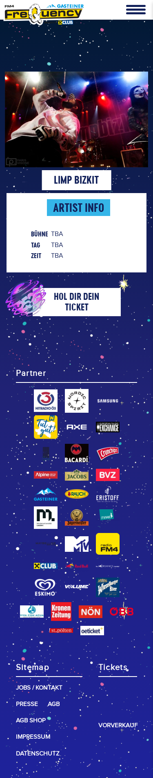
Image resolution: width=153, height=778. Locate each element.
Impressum (33, 736)
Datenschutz (38, 753)
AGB (54, 704)
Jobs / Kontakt (39, 687)
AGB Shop (31, 720)
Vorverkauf (117, 725)
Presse (27, 704)
